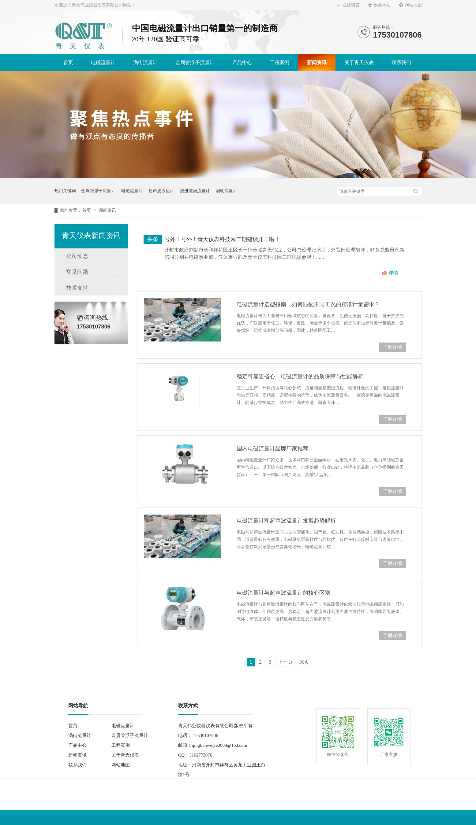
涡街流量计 (145, 62)
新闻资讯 (317, 62)
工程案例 (279, 62)
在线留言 (351, 5)
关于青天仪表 (359, 62)
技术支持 (77, 288)
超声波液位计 (161, 190)
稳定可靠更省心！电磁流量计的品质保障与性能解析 (300, 376)
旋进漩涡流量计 (195, 190)
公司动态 (77, 256)
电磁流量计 (103, 62)
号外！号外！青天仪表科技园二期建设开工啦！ (222, 239)
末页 (304, 662)
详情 (393, 272)
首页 (68, 62)
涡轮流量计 (226, 190)
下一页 (285, 662)
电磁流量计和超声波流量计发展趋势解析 (286, 521)
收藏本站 (382, 5)
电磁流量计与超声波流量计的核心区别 (283, 593)
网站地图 (413, 5)
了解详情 (392, 347)
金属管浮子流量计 (195, 62)
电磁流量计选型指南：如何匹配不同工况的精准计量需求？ (308, 304)
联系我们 (401, 62)
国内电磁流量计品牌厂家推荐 (272, 449)
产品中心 (242, 62)
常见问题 (77, 272)
